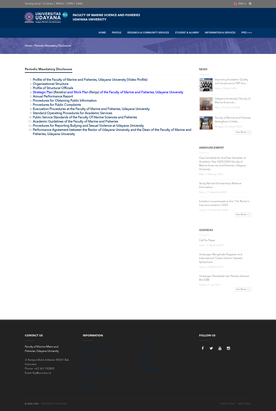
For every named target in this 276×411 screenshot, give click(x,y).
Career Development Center (99, 371)
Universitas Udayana (95, 347)
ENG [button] (240, 3)
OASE (79, 4)
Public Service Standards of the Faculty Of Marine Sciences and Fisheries (85, 117)
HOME (102, 33)
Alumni (87, 379)
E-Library (48, 4)
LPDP (86, 355)
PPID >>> (246, 33)
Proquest (146, 344)
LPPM (69, 4)
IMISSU (59, 4)
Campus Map (227, 404)
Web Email (244, 404)
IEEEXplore (147, 360)
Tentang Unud (33, 4)
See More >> (243, 132)
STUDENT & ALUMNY (187, 33)
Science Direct (91, 387)
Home (28, 46)
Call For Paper (207, 240)
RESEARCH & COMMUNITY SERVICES (148, 33)
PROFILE (116, 33)
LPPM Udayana (92, 363)
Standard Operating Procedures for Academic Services (72, 113)
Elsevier (145, 352)
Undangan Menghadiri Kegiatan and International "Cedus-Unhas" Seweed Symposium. (220, 258)
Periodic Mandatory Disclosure (53, 46)
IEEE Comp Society (152, 368)
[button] (249, 4)
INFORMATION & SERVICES (220, 33)
